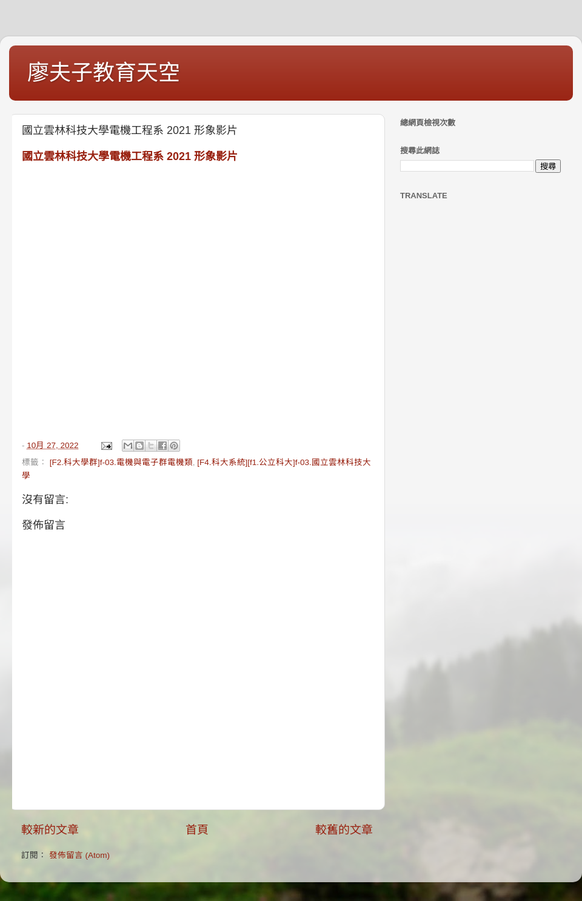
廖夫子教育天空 (103, 72)
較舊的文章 (344, 829)
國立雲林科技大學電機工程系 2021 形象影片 (130, 156)
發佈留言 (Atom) (79, 855)
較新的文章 (50, 829)
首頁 (197, 829)
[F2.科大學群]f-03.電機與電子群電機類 (121, 462)
